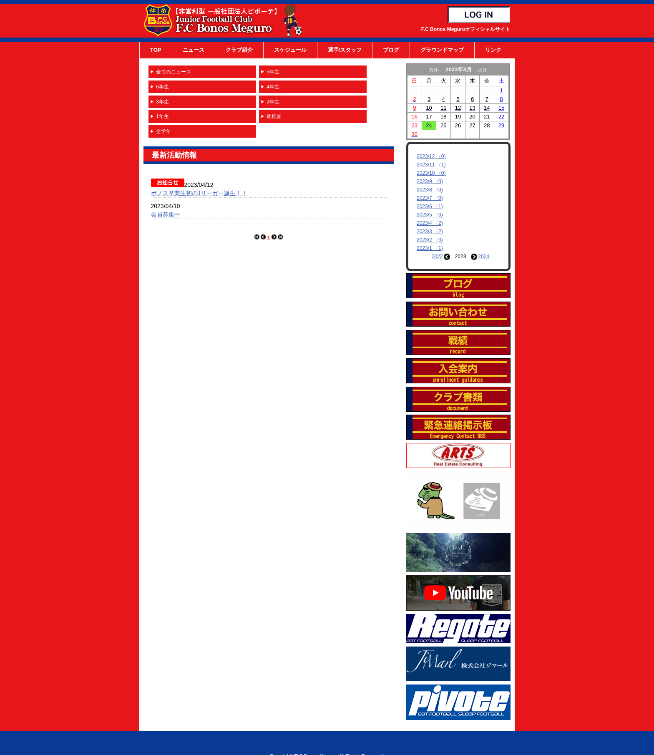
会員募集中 (165, 214)
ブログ (391, 50)
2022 (437, 256)
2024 (483, 256)
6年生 (162, 87)
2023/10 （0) (431, 173)
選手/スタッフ (345, 50)
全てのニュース (173, 72)
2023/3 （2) (430, 231)
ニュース (193, 50)
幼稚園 (274, 116)
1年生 (162, 116)
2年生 (273, 102)
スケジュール (290, 50)
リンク (493, 50)
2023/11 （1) (431, 165)
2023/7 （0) (430, 198)
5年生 (273, 72)
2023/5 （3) (430, 215)
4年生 (273, 87)
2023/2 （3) (430, 240)
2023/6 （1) (430, 206)
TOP (155, 50)
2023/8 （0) (430, 190)
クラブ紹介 (239, 50)
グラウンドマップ (442, 50)
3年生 (162, 102)
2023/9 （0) (430, 181)
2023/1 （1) (430, 248)
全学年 (163, 131)
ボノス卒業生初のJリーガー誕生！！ (199, 193)
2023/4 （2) (430, 223)
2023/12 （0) (431, 156)
